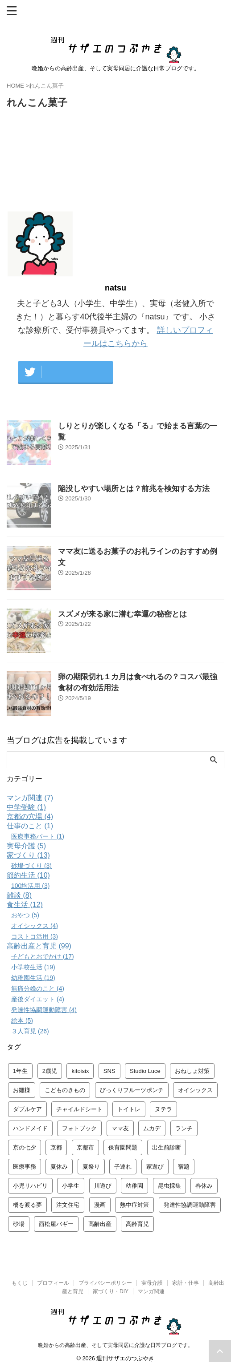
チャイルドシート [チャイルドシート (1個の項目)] (79, 1109)
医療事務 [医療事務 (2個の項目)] (24, 1166)
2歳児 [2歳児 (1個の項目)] (49, 1071)
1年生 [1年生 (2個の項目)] (20, 1071)
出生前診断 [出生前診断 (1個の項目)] (166, 1147)
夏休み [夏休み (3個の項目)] (59, 1166)
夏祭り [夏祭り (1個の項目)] (91, 1166)
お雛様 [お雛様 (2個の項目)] (21, 1090)
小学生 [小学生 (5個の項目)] (70, 1185)
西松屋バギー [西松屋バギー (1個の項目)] (56, 1224)
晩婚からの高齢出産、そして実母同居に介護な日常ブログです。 (115, 1345)
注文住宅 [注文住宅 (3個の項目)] (67, 1205)
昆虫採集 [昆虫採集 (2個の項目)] (169, 1185)
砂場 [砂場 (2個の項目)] (19, 1224)
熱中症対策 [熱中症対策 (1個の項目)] (134, 1205)
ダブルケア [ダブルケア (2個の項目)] (27, 1109)
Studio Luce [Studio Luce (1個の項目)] (145, 1071)
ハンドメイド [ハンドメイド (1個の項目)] (30, 1128)
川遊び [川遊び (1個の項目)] (102, 1185)
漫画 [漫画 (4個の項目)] (100, 1205)
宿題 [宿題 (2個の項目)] (184, 1166)
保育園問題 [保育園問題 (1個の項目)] (122, 1147)
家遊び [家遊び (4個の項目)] (155, 1166)
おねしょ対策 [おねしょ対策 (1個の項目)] (192, 1071)
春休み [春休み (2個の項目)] (204, 1185)
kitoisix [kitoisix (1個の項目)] (80, 1071)
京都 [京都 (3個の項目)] (56, 1147)
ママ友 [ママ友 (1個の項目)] (120, 1128)
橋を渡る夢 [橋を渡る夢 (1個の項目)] (27, 1205)
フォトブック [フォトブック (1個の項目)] (79, 1128)
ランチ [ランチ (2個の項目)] (184, 1128)
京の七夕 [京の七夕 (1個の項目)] (24, 1147)
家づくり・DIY (110, 1291)
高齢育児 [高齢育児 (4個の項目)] (137, 1224)
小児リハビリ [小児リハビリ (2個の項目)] (30, 1185)
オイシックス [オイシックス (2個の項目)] (195, 1090)
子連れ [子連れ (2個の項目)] (123, 1166)
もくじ (20, 1283)
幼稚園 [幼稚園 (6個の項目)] (134, 1185)
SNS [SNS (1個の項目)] (109, 1071)
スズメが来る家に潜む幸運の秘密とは (122, 614)
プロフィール (53, 1283)
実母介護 (152, 1283)
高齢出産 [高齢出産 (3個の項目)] (99, 1224)
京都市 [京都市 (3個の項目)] (85, 1147)
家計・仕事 (185, 1283)
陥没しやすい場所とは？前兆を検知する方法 (134, 488)
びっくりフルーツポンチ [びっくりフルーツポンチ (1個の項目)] (132, 1090)
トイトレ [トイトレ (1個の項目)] (128, 1109)
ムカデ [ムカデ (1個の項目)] (152, 1128)
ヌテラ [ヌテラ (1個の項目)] (163, 1109)
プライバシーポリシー (105, 1283)
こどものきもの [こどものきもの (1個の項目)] (65, 1090)
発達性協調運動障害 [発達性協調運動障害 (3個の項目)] (190, 1205)
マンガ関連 (151, 1291)
